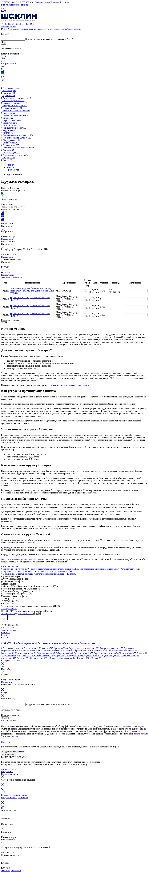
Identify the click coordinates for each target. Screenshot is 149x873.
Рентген (7, 133)
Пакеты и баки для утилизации (17, 148)
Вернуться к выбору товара (14, 795)
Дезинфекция (10, 145)
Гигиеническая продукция (16, 138)
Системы (7, 150)
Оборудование (10, 140)
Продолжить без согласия (13, 752)
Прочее (6, 160)
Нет (3, 808)
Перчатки (8, 93)
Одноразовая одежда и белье (17, 135)
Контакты (55, 2)
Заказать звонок (42, 2)
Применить (6, 682)
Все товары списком (11, 88)
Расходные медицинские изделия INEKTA (99, 569)
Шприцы (8, 157)
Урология (8, 95)
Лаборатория (9, 123)
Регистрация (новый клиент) (14, 5)
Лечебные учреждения (20, 29)
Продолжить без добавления (14, 797)
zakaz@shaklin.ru (9, 608)
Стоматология (60, 29)
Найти (4, 718)
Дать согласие (8, 755)
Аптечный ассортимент (42, 29)
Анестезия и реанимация (15, 110)
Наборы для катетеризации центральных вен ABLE (53, 569)
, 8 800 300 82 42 (26, 2)
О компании (7, 574)
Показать (16, 870)
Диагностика (9, 143)
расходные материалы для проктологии (71, 385)
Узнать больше (141, 734)
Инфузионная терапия (14, 105)
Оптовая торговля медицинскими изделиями (22, 559)
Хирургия (8, 130)
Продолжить (7, 771)
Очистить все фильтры (11, 277)
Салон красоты (74, 29)
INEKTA (5, 29)
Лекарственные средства (14, 155)
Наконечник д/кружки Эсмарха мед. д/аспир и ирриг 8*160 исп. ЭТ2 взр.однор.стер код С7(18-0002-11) (32, 290)
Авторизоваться (8, 769)
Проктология (9, 113)
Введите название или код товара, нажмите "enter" (49, 39)
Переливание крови (12, 120)
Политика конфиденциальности (50, 574)
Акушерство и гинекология (16, 98)
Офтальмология (45, 653)
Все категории (8, 90)
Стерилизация (10, 152)
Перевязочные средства (14, 128)
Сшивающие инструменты (14, 569)
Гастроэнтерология (12, 100)
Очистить (6, 226)
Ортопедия (7, 118)
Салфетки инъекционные (15, 115)
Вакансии (64, 2)
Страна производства (11, 259)
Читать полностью (9, 566)
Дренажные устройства (14, 103)
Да (2, 805)
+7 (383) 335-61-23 (9, 2)
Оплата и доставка (24, 574)
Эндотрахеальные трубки (59, 571)
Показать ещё (7, 239)
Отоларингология (11, 108)
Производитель (8, 241)
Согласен (5, 742)
